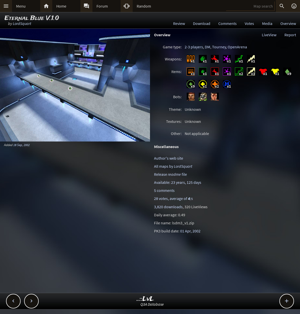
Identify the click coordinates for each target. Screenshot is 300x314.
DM (207, 46)
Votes (249, 23)
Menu (21, 6)
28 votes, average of (173, 198)
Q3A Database (152, 304)
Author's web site (168, 158)
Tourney (219, 46)
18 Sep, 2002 (21, 145)
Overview (288, 23)
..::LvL (145, 299)
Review (179, 23)
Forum (102, 6)
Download (201, 23)
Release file (170, 174)
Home (61, 6)
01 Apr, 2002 (190, 230)
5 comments (164, 190)
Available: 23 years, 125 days (177, 182)
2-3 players (194, 46)
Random (144, 6)
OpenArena (237, 46)
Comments (227, 23)
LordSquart (22, 23)
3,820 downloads (168, 206)
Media (267, 23)
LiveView (269, 34)
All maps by (173, 166)
